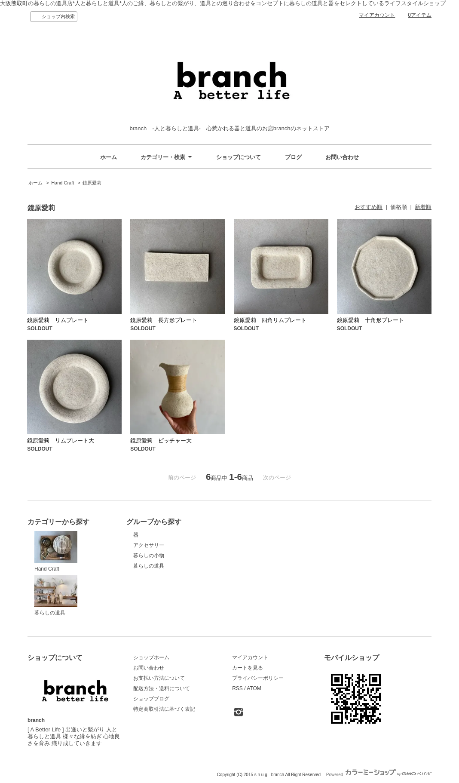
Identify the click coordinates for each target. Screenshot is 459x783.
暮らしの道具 (55, 595)
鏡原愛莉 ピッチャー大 (161, 440)
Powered (378, 774)
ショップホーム (151, 657)
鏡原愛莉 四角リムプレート (270, 320)
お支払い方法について (159, 678)
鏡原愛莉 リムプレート (58, 320)
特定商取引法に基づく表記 (164, 709)
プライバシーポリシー (258, 678)
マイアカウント (377, 15)
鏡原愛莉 (92, 182)
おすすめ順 (368, 207)
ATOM (254, 688)
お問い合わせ (342, 157)
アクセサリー (148, 545)
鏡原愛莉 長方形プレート (163, 320)
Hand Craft (62, 182)
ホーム (108, 157)
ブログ (293, 157)
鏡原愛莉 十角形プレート (370, 320)
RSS (237, 688)
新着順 (423, 207)
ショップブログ (151, 699)
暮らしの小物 (148, 556)
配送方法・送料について (161, 688)
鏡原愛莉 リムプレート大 (60, 440)
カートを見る (247, 668)
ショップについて (238, 157)
